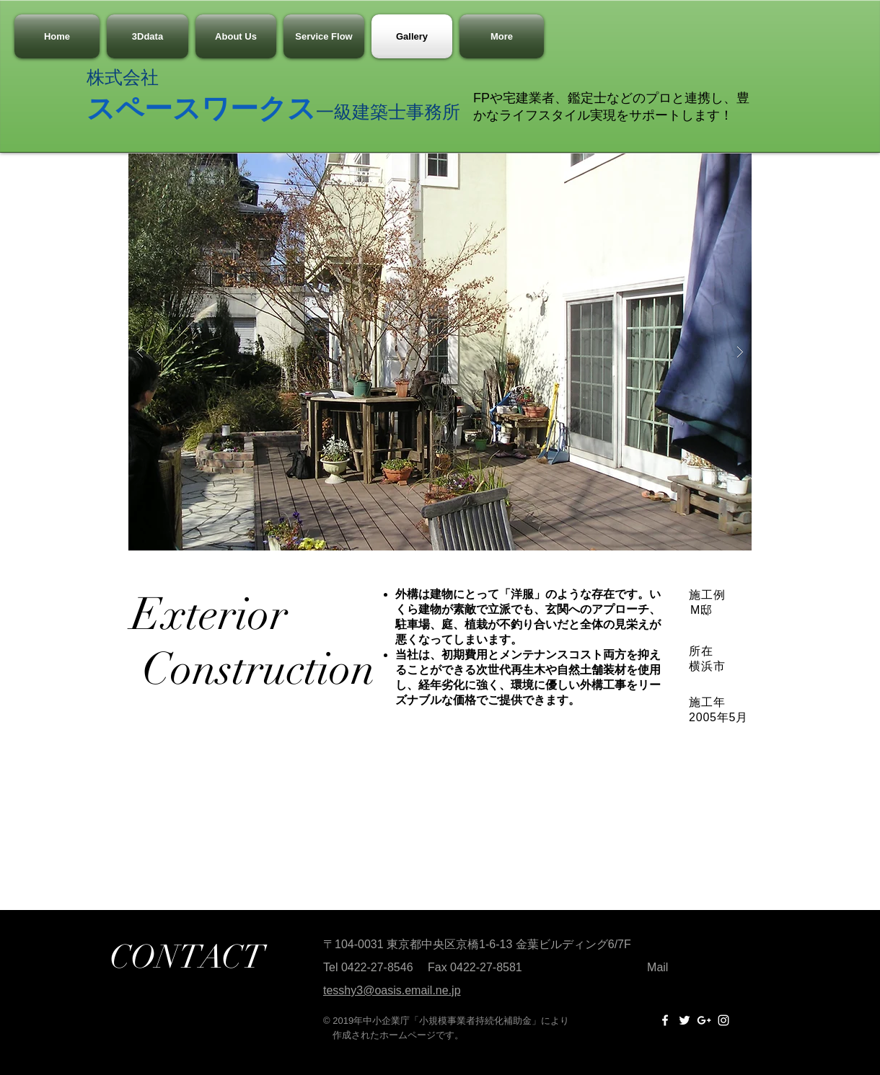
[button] (440, 351)
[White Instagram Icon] (723, 1020)
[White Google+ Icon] (704, 1020)
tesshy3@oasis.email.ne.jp (392, 990)
